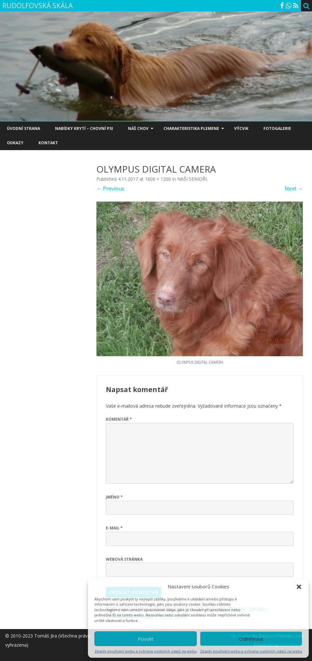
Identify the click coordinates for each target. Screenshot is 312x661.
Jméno (114, 497)
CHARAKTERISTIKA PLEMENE (191, 128)
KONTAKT (48, 143)
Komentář (119, 419)
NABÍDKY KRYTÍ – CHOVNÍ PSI (84, 128)
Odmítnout (251, 639)
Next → (294, 188)
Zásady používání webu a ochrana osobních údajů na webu (145, 651)
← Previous (110, 188)
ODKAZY (15, 143)
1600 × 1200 (158, 179)
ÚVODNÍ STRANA (23, 128)
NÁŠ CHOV (138, 128)
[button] (299, 587)
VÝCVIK (241, 128)
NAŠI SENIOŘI (192, 179)
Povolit (145, 639)
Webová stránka (124, 559)
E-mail (114, 528)
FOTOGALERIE (277, 128)
